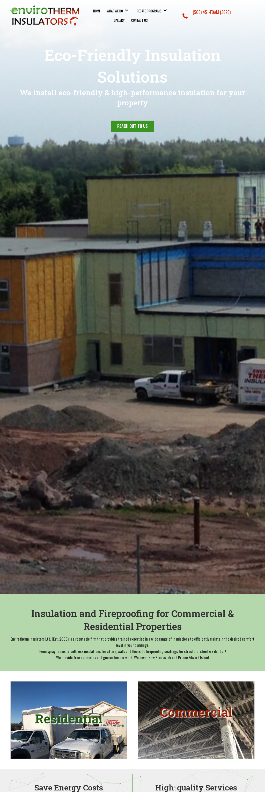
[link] (96, 10)
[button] (132, 126)
